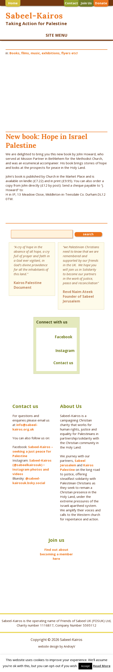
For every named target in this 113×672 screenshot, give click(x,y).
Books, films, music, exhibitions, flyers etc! (43, 53)
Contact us (55, 363)
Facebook (63, 337)
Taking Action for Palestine (36, 23)
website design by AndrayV (56, 646)
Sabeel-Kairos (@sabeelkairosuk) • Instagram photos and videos (31, 467)
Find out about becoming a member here (56, 554)
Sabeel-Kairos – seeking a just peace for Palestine (32, 451)
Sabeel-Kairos (34, 16)
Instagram (65, 350)
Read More (101, 666)
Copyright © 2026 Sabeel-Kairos (56, 639)
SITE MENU (56, 35)
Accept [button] (85, 666)
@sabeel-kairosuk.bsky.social (29, 480)
